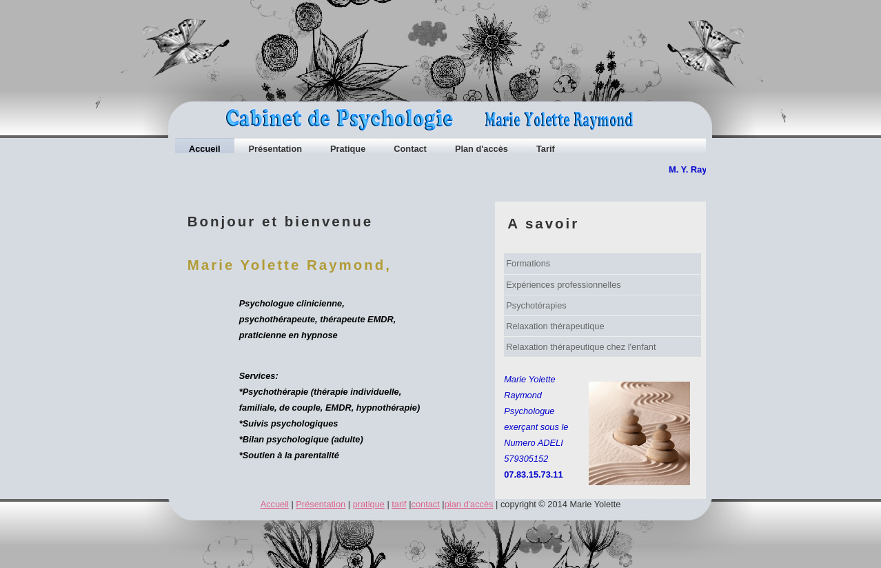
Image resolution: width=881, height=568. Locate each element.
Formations (528, 263)
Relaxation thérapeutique (555, 326)
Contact (410, 148)
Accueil (205, 148)
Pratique (347, 148)
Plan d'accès (481, 148)
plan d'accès (469, 504)
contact (426, 504)
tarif (399, 504)
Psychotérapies (536, 305)
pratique (369, 504)
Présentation (276, 148)
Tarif (545, 148)
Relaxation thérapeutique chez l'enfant (581, 347)
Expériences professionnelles (563, 285)
